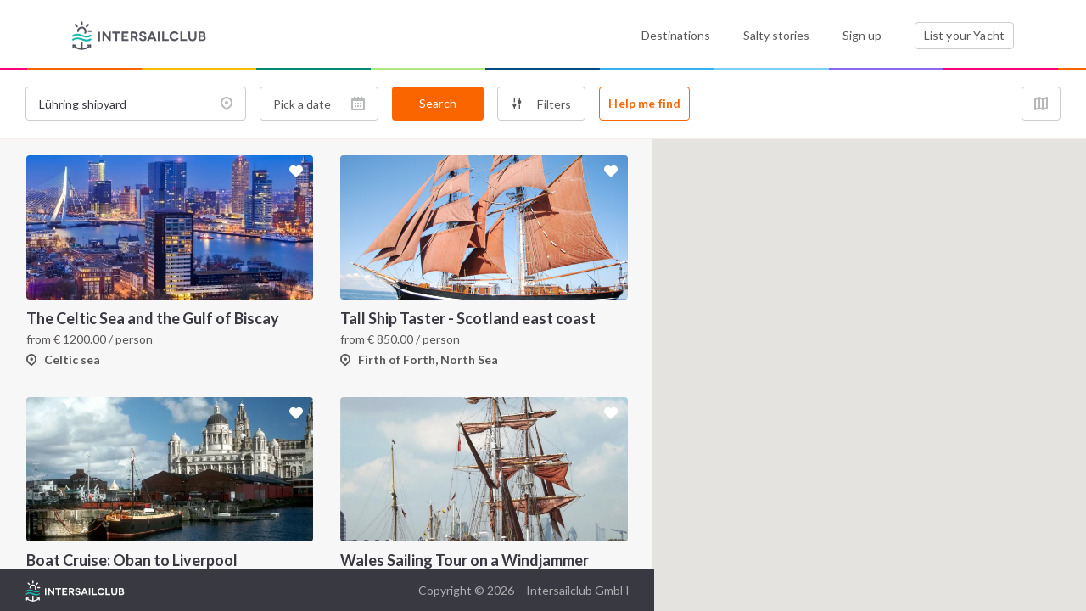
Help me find (644, 103)
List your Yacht (964, 35)
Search (437, 103)
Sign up (862, 35)
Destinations (675, 35)
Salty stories (776, 35)
